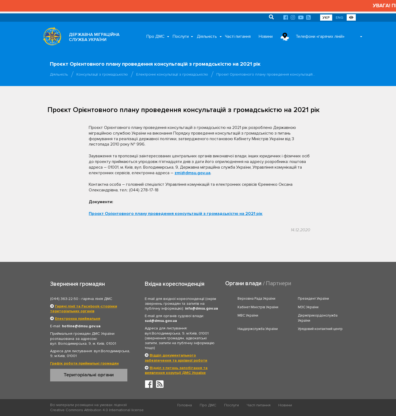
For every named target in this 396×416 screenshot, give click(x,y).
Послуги (181, 36)
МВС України (248, 315)
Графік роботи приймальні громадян (84, 363)
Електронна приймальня (77, 318)
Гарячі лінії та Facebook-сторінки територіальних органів (83, 308)
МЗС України (308, 307)
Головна (184, 405)
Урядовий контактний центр (320, 329)
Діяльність (207, 36)
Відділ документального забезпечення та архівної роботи (176, 357)
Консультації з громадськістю (102, 74)
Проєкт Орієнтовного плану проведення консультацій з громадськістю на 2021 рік (175, 213)
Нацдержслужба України (258, 329)
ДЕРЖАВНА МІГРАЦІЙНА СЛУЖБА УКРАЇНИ (94, 37)
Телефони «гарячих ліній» (320, 36)
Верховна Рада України (256, 298)
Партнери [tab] (278, 283)
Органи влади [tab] (243, 283)
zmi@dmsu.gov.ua (192, 173)
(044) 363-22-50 (64, 298)
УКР (326, 17)
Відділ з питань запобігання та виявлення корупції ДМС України (176, 370)
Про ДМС (155, 36)
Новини (266, 36)
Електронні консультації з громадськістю (172, 74)
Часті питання (238, 36)
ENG (339, 17)
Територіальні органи (89, 375)
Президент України (313, 298)
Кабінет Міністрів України (258, 307)
